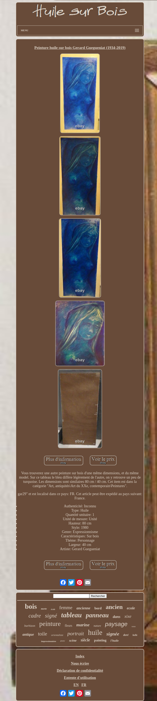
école (53, 609)
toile (42, 634)
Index (79, 656)
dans (116, 616)
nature (97, 625)
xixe (127, 616)
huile (95, 633)
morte (44, 608)
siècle (85, 640)
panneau (97, 615)
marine (83, 624)
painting (100, 640)
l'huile (115, 640)
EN (76, 685)
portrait (75, 634)
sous (134, 626)
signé (51, 615)
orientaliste (57, 635)
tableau (71, 615)
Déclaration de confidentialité (80, 671)
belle (135, 635)
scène (72, 640)
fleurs (68, 625)
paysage (116, 624)
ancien (114, 606)
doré (126, 635)
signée (112, 634)
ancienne (83, 608)
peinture (50, 623)
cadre (34, 616)
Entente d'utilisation (80, 678)
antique (28, 634)
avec (62, 640)
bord (98, 608)
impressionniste (48, 641)
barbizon (29, 625)
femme (65, 607)
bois (31, 606)
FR (83, 685)
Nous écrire (80, 663)
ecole (131, 608)
